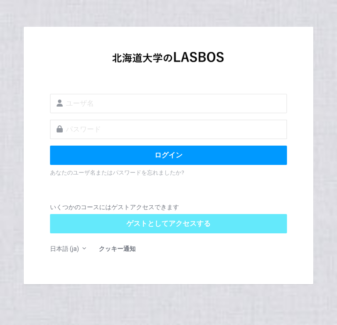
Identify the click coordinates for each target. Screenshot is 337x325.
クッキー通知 (117, 248)
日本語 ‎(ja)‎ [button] (65, 248)
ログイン (168, 155)
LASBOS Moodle (168, 59)
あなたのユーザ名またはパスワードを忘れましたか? (117, 172)
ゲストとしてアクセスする (168, 223)
